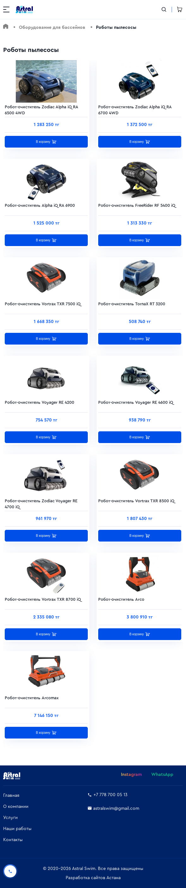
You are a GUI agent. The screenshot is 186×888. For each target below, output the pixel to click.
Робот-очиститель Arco (121, 599)
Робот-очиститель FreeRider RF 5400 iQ (136, 205)
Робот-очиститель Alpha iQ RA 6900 (40, 205)
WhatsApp (162, 774)
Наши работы (17, 829)
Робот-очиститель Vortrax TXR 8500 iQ (136, 501)
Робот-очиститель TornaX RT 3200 (131, 304)
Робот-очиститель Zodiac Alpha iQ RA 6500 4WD (41, 108)
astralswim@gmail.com (113, 808)
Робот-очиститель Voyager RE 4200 (39, 402)
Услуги (10, 817)
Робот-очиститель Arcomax (32, 698)
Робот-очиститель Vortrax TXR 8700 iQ (43, 599)
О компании (15, 806)
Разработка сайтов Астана (93, 878)
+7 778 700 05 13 (107, 795)
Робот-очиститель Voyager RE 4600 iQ (135, 402)
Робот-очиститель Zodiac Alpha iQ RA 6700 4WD (134, 108)
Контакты (13, 840)
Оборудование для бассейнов (52, 27)
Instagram (131, 774)
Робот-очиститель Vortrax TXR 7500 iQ (43, 304)
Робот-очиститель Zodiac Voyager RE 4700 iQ (41, 502)
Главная (11, 795)
